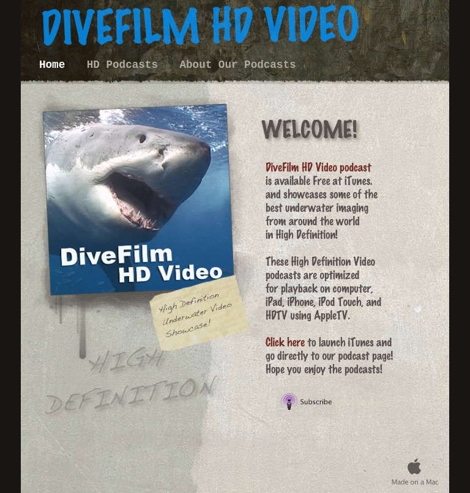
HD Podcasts (126, 65)
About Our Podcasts (238, 65)
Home (55, 65)
